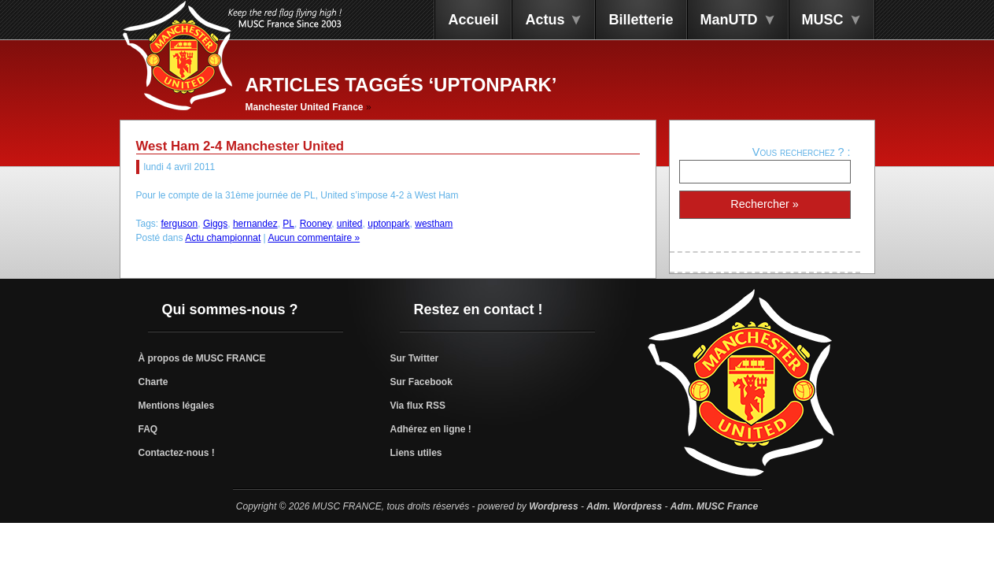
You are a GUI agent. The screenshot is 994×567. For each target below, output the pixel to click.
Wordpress (553, 506)
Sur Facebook (421, 381)
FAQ (148, 429)
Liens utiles (416, 452)
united (350, 223)
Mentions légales (177, 405)
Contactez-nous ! (177, 452)
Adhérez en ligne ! (430, 429)
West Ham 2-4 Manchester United (240, 146)
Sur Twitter (414, 358)
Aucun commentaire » (314, 237)
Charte (153, 381)
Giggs (215, 223)
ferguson (179, 223)
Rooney (315, 223)
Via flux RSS (417, 405)
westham (434, 223)
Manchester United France (305, 107)
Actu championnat (223, 237)
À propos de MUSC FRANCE (202, 358)
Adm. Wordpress (624, 506)
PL (288, 223)
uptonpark (388, 223)
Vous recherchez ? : (801, 152)
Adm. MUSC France (714, 506)
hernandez (255, 223)
